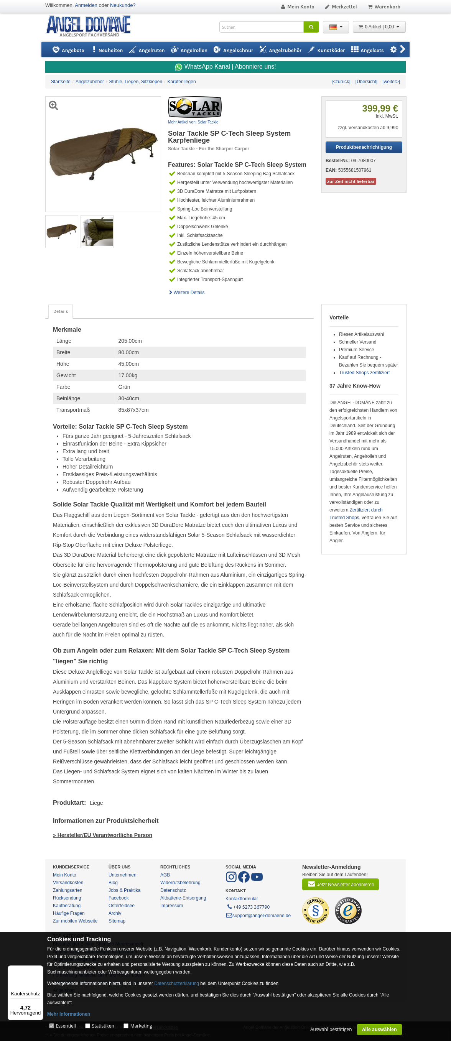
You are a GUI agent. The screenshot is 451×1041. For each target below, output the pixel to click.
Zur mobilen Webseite (75, 921)
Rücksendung (67, 898)
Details (60, 311)
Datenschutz (173, 890)
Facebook (119, 898)
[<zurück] (341, 81)
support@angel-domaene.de (258, 915)
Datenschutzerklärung (176, 983)
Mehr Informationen (68, 1014)
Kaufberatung (67, 905)
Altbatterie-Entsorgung (183, 898)
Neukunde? (123, 5)
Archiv (115, 913)
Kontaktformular (242, 898)
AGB (165, 875)
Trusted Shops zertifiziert (364, 372)
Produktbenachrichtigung (364, 147)
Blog (113, 882)
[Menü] (38, 970)
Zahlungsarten (67, 890)
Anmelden (86, 5)
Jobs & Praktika (124, 890)
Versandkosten (68, 882)
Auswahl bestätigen (331, 1029)
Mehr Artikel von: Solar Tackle (193, 122)
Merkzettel (340, 7)
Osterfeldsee (122, 905)
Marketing (141, 1026)
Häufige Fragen (69, 913)
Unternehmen (123, 875)
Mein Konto (297, 7)
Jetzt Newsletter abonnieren (340, 884)
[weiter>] (391, 81)
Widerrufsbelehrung (180, 882)
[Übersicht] (366, 81)
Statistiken (103, 1026)
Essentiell (66, 1026)
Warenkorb (383, 7)
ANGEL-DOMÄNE (92, 26)
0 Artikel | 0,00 (379, 27)
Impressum (171, 905)
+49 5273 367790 (248, 906)
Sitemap (117, 921)
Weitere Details (186, 292)
